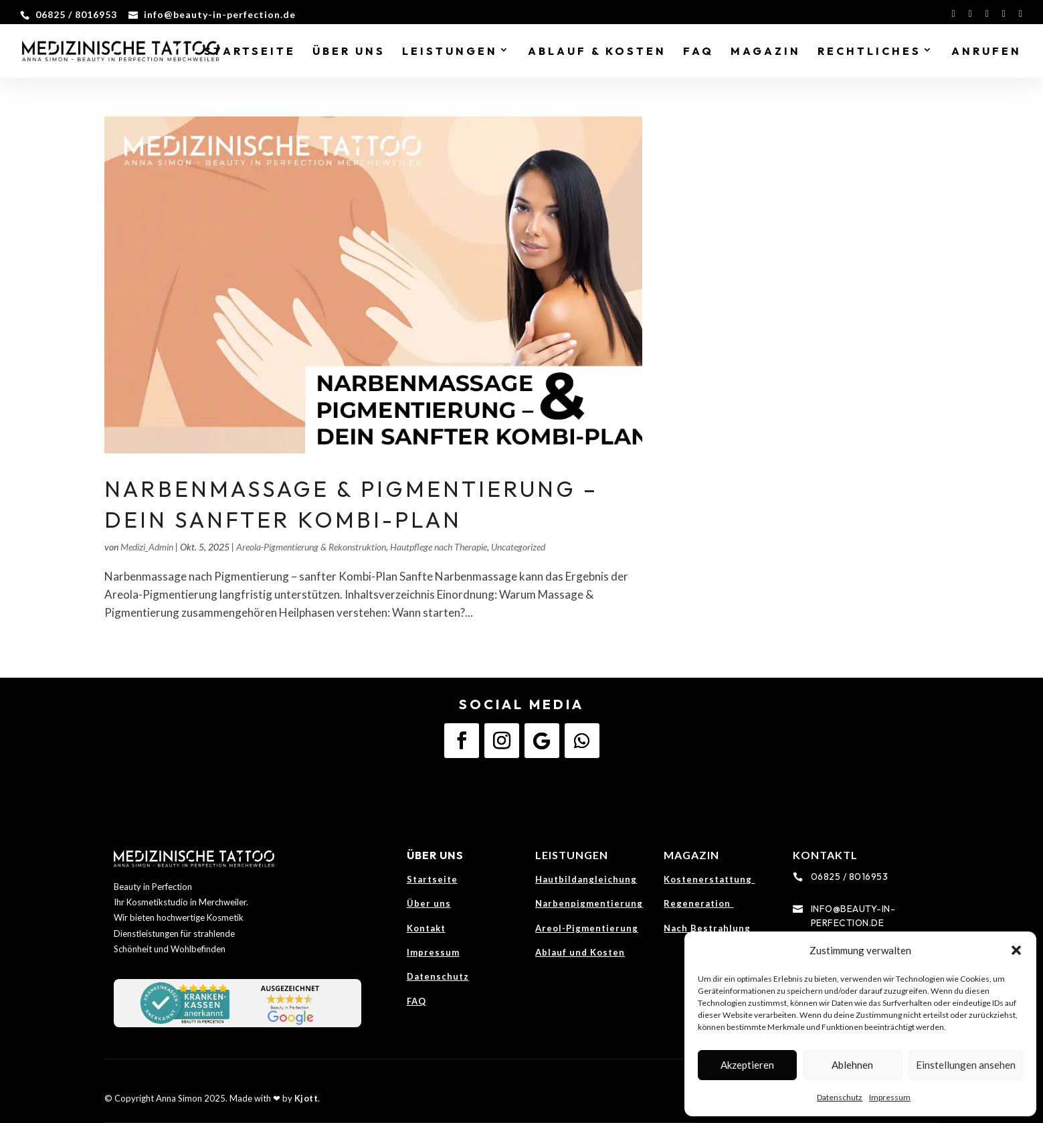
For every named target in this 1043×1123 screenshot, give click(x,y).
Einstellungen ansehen (966, 1065)
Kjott (306, 1098)
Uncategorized (518, 546)
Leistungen (450, 52)
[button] (1016, 950)
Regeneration (698, 903)
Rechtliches (869, 52)
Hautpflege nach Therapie (438, 546)
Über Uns (348, 52)
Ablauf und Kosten (580, 952)
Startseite (250, 52)
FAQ (698, 52)
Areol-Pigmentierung (586, 928)
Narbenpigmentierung (589, 903)
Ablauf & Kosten (597, 52)
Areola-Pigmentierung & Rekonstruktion (311, 546)
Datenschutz (839, 1097)
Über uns (429, 903)
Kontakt (426, 928)
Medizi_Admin (146, 546)
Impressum (890, 1097)
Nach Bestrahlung (707, 928)
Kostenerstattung (709, 879)
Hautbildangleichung (586, 879)
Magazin (766, 52)
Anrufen (986, 52)
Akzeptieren (747, 1065)
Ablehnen (852, 1065)
